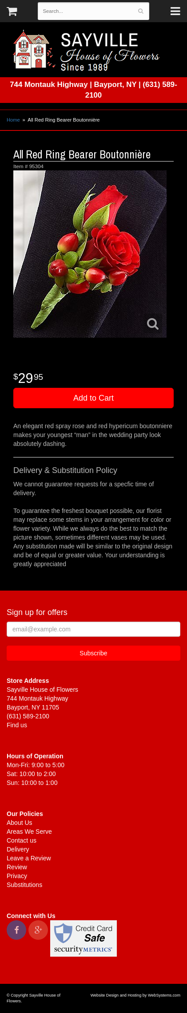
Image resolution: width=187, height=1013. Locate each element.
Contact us (21, 840)
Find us (17, 725)
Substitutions (24, 884)
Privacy (17, 875)
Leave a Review (29, 858)
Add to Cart (93, 398)
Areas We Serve (29, 831)
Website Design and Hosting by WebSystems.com (135, 995)
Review (17, 867)
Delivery (18, 849)
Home (13, 119)
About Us (19, 822)
